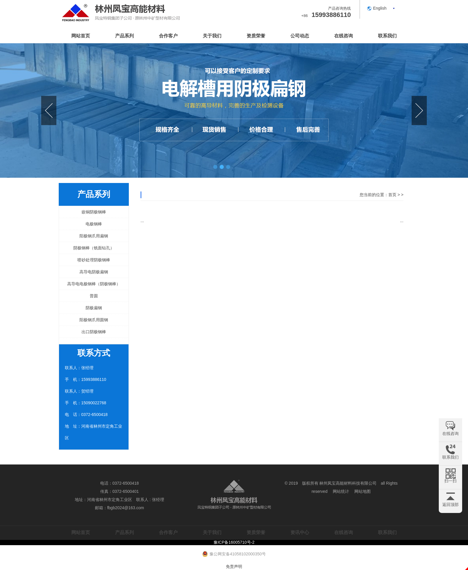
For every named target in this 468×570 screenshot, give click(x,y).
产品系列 (124, 35)
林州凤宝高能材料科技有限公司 (348, 483)
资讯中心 (299, 532)
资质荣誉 (256, 35)
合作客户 (168, 35)
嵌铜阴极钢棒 (94, 212)
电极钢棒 (94, 224)
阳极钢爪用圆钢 (93, 319)
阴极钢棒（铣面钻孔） (93, 248)
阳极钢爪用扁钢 (93, 236)
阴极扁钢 (94, 307)
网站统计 (341, 491)
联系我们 (387, 35)
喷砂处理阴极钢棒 (93, 260)
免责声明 (234, 566)
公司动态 (299, 35)
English (379, 8)
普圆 (94, 295)
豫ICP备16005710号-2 (234, 542)
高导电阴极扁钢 (93, 272)
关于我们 (212, 35)
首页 (392, 194)
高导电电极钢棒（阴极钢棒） (93, 283)
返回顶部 (450, 504)
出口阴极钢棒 (94, 331)
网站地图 (362, 491)
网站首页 (80, 35)
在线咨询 (343, 35)
